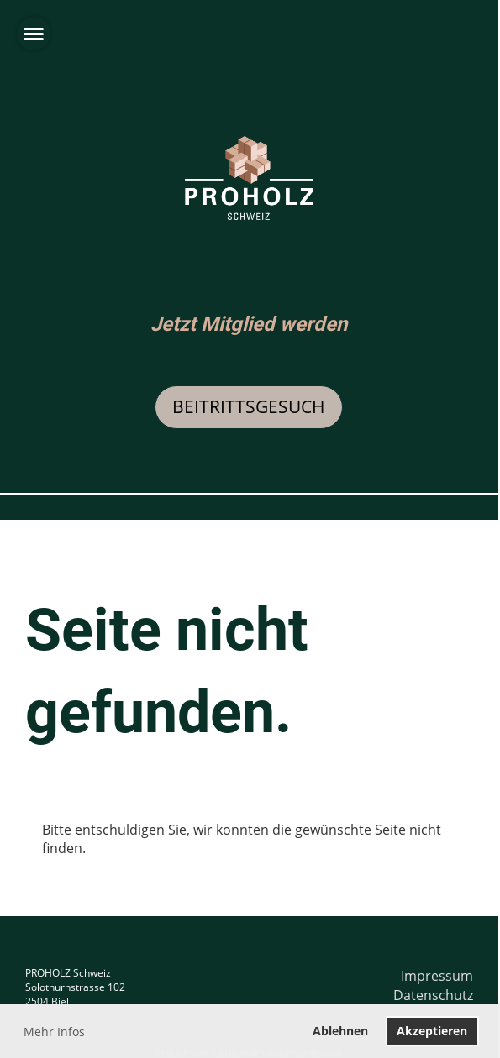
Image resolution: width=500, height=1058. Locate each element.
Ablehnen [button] (340, 1031)
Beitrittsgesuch (248, 406)
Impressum (437, 975)
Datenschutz (433, 995)
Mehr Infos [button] (54, 1032)
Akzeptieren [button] (432, 1031)
